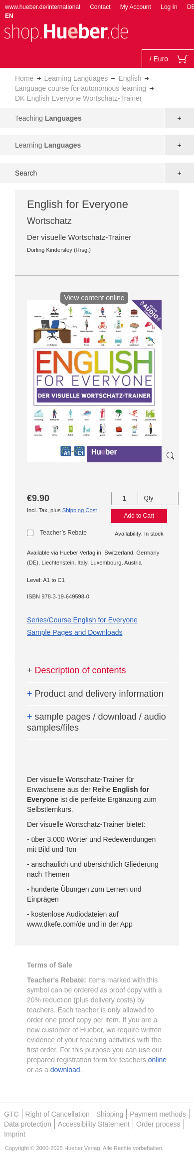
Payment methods (158, 1114)
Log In (169, 6)
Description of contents (76, 670)
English (130, 78)
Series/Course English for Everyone (82, 620)
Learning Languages (76, 78)
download (65, 1070)
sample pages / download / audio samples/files (96, 722)
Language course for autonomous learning (80, 88)
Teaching (48, 118)
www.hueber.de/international (42, 6)
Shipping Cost (79, 510)
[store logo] (66, 31)
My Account (135, 6)
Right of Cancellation (57, 1114)
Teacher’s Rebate (63, 533)
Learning (48, 145)
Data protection (27, 1124)
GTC (11, 1114)
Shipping (110, 1114)
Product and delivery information (95, 694)
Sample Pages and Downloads (74, 632)
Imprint (14, 1134)
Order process (158, 1124)
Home (24, 78)
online (157, 1060)
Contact (100, 6)
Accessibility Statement (94, 1124)
